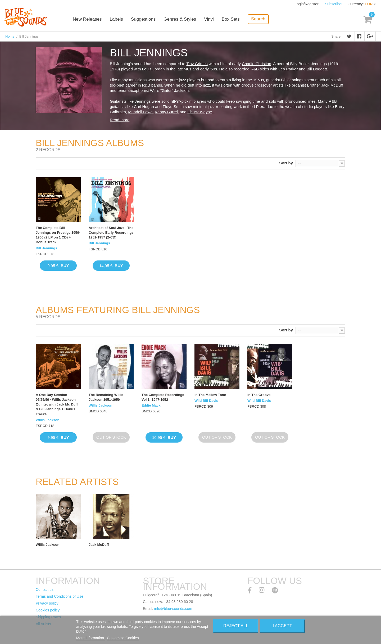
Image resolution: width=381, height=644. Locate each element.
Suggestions (143, 19)
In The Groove (258, 395)
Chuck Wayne (200, 112)
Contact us (44, 589)
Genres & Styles (180, 19)
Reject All (235, 626)
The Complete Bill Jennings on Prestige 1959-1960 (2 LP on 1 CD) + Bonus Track (58, 235)
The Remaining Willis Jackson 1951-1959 (106, 397)
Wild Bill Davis (206, 401)
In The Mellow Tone (210, 395)
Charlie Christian (256, 63)
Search (258, 18)
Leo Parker (288, 69)
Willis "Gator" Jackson (169, 90)
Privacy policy (47, 603)
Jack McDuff (99, 545)
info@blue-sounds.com (173, 608)
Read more (119, 120)
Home (10, 36)
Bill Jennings (46, 248)
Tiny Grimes (196, 63)
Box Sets (231, 19)
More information (90, 638)
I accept (282, 626)
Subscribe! (333, 4)
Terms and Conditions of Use (59, 596)
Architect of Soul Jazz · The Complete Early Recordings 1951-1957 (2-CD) (111, 232)
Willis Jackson (47, 420)
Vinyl (209, 19)
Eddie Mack (151, 405)
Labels (116, 19)
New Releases (87, 19)
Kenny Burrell (167, 112)
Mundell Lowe (140, 112)
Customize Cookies (123, 638)
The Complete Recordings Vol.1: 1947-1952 (163, 397)
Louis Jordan (153, 69)
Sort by (286, 163)
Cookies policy (48, 610)
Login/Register (307, 4)
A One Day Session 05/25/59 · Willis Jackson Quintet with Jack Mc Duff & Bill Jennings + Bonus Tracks (57, 404)
